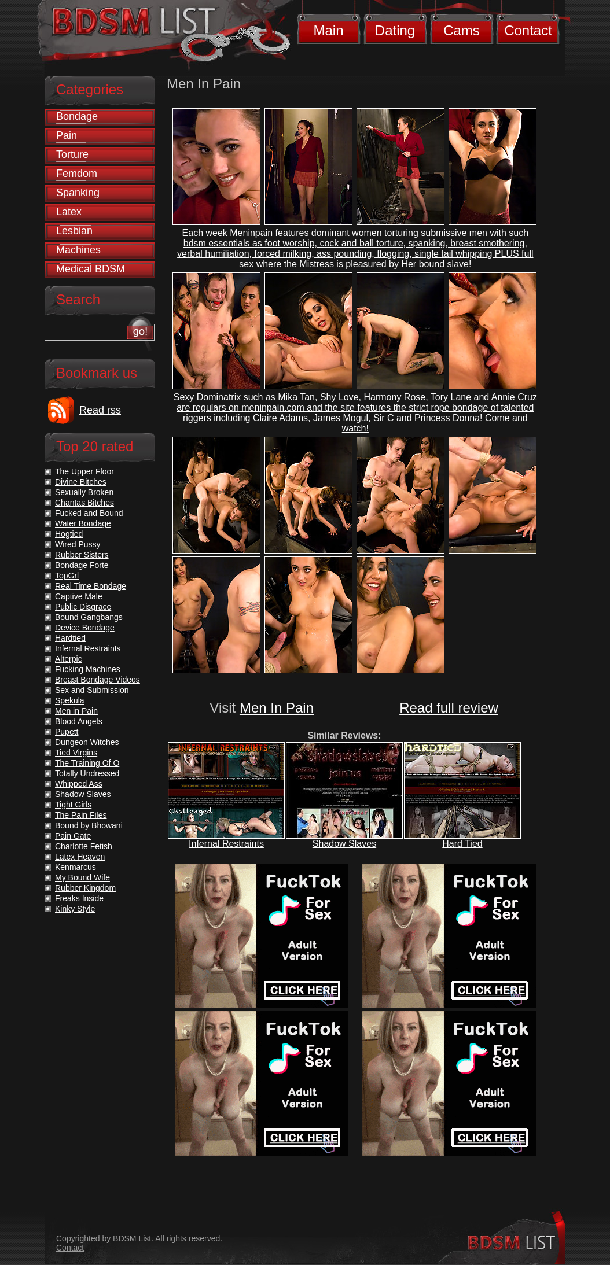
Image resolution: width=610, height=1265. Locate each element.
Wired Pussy (78, 544)
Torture (72, 154)
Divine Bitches (80, 481)
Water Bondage (83, 523)
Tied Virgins (76, 752)
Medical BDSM (90, 269)
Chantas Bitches (84, 502)
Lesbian (74, 231)
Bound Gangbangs (89, 617)
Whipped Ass (78, 783)
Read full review (448, 708)
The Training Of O (87, 763)
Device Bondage (85, 627)
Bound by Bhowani (89, 825)
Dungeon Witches (87, 742)
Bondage (77, 116)
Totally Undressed (87, 773)
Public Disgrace (83, 606)
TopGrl (67, 575)
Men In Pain (277, 708)
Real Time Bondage (90, 586)
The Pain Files (80, 815)
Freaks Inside (79, 898)
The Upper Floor (84, 471)
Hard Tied (462, 844)
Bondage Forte (82, 565)
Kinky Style (75, 908)
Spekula (69, 700)
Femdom (76, 173)
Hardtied (70, 638)
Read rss (100, 410)
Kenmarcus (75, 867)
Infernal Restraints (226, 844)
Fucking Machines (87, 669)
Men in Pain (76, 711)
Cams (461, 30)
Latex (69, 211)
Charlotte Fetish (83, 846)
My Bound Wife (82, 877)
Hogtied (69, 534)
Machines (78, 250)
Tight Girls (73, 804)
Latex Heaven (80, 856)
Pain (66, 135)
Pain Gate (73, 835)
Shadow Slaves (344, 844)
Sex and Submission (92, 690)
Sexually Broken (84, 492)
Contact (528, 30)
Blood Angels (78, 721)
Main (328, 30)
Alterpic (68, 658)
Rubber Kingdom (85, 887)
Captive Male (78, 596)
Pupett (66, 731)
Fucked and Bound (89, 513)
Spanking (78, 192)
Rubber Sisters (82, 554)
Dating (395, 30)
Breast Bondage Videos (97, 679)
